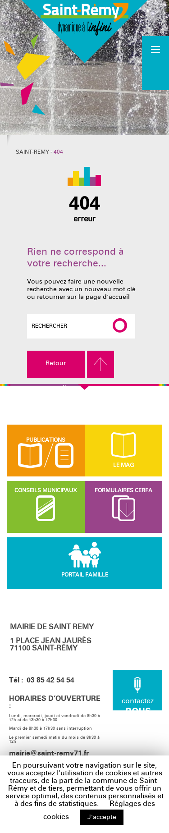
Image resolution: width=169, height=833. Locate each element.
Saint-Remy (32, 152)
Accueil (155, 62)
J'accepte (101, 817)
